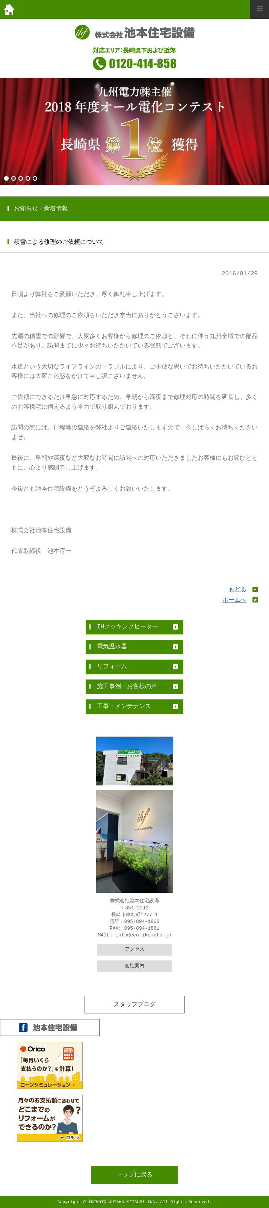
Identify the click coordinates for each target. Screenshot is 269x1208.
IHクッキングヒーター (127, 627)
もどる (237, 590)
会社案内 (134, 966)
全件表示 (134, 999)
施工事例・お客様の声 (127, 687)
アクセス (134, 949)
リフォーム (112, 667)
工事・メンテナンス (124, 706)
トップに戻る (134, 1175)
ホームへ (234, 600)
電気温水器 (112, 647)
